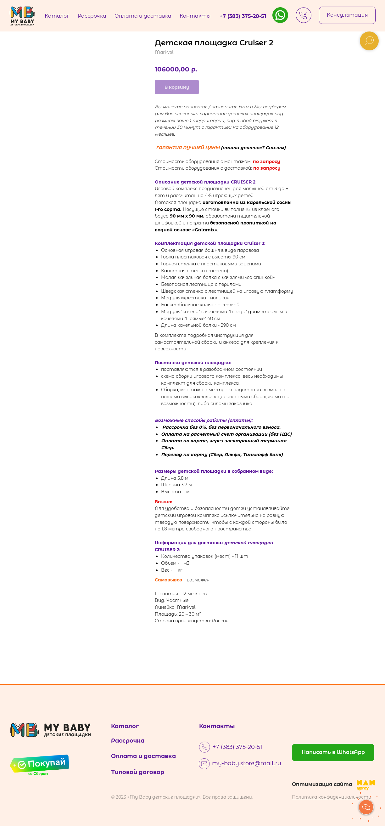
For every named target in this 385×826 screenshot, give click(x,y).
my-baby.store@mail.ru (246, 763)
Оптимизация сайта (322, 784)
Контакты (217, 726)
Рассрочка (127, 740)
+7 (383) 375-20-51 (237, 747)
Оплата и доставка (143, 756)
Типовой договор (137, 772)
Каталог (125, 726)
